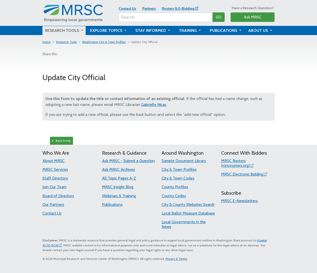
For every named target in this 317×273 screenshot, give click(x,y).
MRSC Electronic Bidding (242, 174)
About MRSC (53, 160)
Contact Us (127, 8)
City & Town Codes (178, 178)
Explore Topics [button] (106, 30)
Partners (149, 8)
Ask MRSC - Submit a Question (128, 160)
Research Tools (66, 42)
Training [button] (188, 30)
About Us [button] (258, 30)
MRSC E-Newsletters (239, 200)
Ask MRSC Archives (118, 169)
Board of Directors (58, 195)
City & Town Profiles (179, 169)
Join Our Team (54, 186)
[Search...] (165, 17)
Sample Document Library (184, 160)
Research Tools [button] (62, 30)
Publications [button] (224, 30)
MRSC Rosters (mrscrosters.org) (235, 163)
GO (218, 17)
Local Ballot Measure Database (188, 213)
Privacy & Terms (176, 259)
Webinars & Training (119, 195)
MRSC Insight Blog (117, 186)
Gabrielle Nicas (153, 104)
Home (46, 42)
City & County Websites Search (188, 204)
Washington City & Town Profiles (104, 42)
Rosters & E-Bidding (178, 8)
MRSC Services (55, 169)
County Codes (174, 195)
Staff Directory (55, 178)
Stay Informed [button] (151, 30)
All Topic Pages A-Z (119, 178)
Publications (112, 204)
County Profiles (175, 186)
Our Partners (53, 204)
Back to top (61, 140)
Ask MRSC (252, 17)
